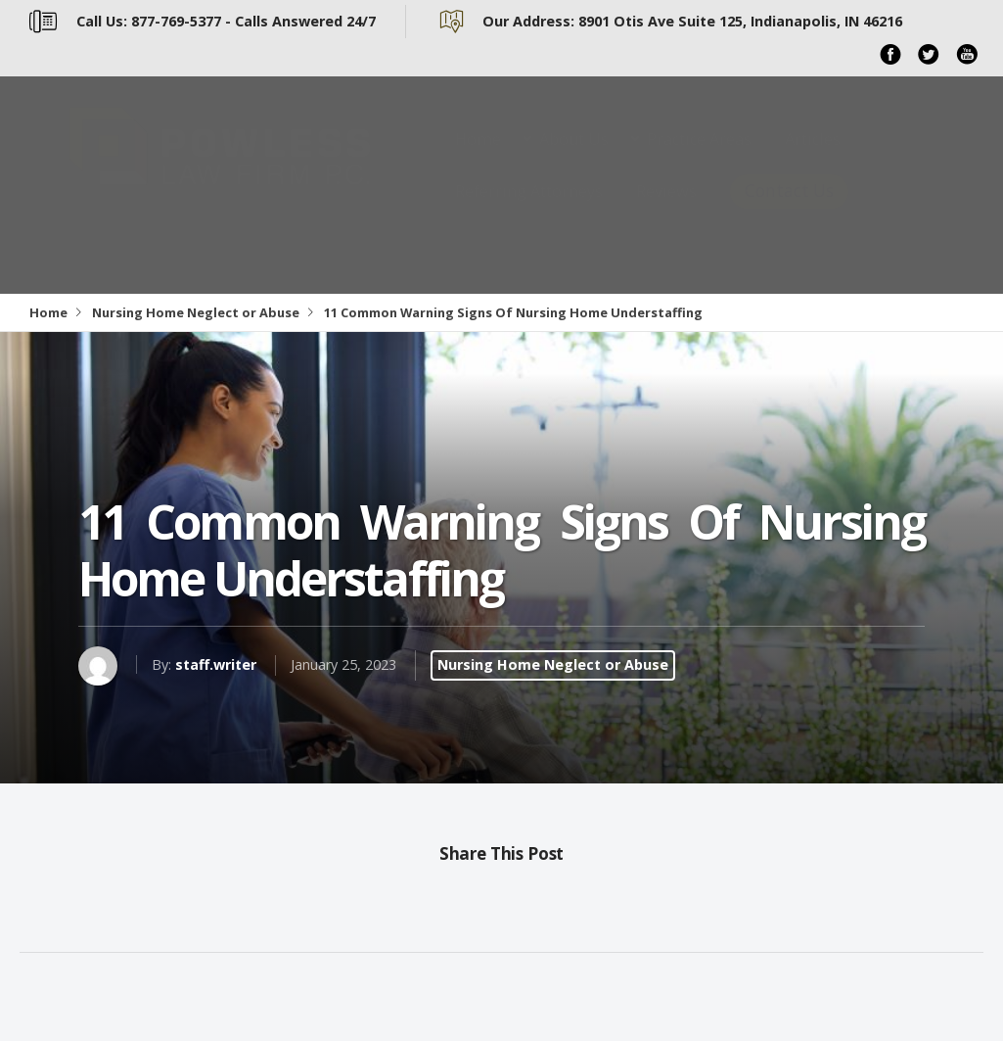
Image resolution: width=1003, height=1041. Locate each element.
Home (478, 158)
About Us (574, 158)
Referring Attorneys (529, 210)
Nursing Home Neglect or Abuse (195, 312)
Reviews (666, 210)
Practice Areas (699, 158)
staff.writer (215, 664)
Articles (813, 158)
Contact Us (789, 210)
